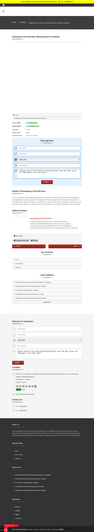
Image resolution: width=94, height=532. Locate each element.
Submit (46, 182)
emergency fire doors (22, 240)
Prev (18, 246)
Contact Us (18, 518)
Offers (17, 115)
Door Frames (19, 263)
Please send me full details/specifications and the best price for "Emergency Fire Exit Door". (49, 173)
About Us (18, 507)
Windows (18, 267)
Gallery (17, 514)
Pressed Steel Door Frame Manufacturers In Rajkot (30, 286)
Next (76, 246)
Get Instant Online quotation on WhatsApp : (47, 1)
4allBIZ (61, 529)
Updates (23, 22)
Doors (17, 259)
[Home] (3, 5)
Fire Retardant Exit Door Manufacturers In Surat (29, 294)
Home (14, 22)
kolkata (35, 240)
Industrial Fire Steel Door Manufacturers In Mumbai (30, 298)
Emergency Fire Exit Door (41, 218)
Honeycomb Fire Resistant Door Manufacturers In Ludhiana (33, 282)
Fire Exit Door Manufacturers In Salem (26, 290)
